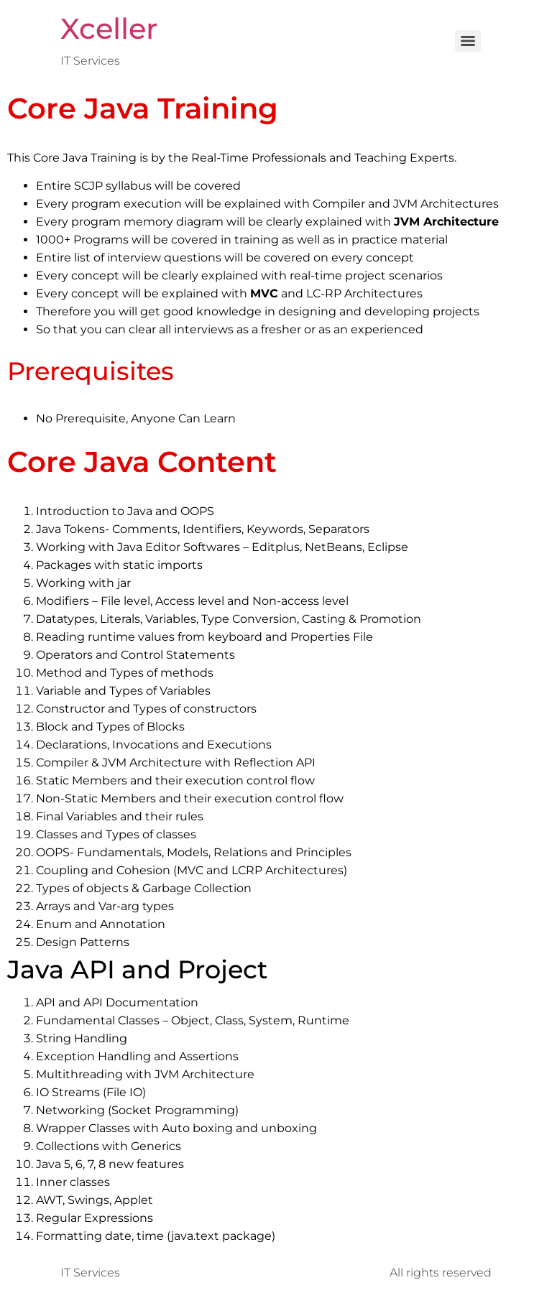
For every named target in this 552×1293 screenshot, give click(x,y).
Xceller (108, 28)
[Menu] (468, 41)
